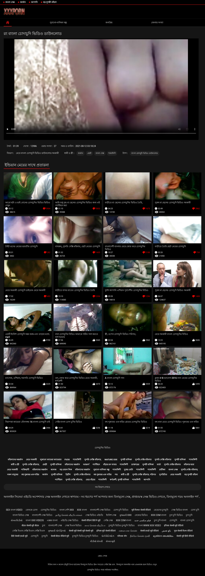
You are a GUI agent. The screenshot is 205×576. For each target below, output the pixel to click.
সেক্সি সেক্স (108, 520)
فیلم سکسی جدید (142, 520)
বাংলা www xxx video (149, 525)
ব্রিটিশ (68, 474)
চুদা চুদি (189, 515)
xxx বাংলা (82, 510)
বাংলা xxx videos (35, 520)
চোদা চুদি (195, 510)
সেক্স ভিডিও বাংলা (179, 510)
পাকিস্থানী (25, 469)
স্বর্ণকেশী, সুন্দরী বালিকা (119, 479)
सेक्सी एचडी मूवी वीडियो (149, 530)
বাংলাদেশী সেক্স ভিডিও (100, 510)
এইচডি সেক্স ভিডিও (69, 520)
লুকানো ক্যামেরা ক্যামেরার (50, 459)
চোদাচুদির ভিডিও (102, 447)
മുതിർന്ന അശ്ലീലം (163, 536)
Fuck (67, 459)
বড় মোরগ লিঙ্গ (66, 469)
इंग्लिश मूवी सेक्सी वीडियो (106, 530)
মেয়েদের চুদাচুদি (161, 510)
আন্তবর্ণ (86, 464)
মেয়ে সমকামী (31, 459)
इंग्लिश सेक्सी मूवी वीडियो (173, 525)
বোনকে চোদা (31, 510)
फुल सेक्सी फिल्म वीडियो (183, 530)
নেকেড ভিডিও (141, 515)
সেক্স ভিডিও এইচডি (94, 515)
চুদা (43, 525)
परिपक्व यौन (122, 536)
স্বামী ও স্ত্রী (15, 464)
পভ (116, 474)
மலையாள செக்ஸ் (128, 530)
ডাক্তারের (135, 464)
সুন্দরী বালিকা (126, 459)
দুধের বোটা (128, 469)
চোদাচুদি (173, 520)
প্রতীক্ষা (162, 469)
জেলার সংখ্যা (157, 22)
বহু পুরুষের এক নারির (30, 474)
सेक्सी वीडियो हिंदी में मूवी (90, 520)
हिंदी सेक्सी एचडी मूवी (19, 536)
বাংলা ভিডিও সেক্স (21, 515)
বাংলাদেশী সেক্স (55, 525)
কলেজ (53, 469)
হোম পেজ (102, 556)
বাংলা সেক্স (10, 2)
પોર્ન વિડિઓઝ (107, 536)
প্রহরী (89, 153)
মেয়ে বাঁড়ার (90, 479)
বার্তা (159, 464)
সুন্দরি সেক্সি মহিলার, (92, 459)
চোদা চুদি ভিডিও (120, 510)
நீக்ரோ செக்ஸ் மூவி (140, 536)
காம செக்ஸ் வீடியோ (95, 525)
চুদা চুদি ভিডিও (176, 515)
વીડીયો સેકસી (96, 541)
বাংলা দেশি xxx (66, 510)
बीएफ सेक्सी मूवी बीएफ (30, 525)
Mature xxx (111, 459)
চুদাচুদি (45, 536)
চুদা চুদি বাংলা (160, 520)
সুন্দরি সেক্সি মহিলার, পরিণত (144, 474)
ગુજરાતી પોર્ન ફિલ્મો (57, 530)
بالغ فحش (166, 530)
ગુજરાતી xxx (125, 515)
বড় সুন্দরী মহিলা (49, 2)
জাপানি (34, 2)
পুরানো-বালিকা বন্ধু (58, 22)
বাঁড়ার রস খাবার (110, 464)
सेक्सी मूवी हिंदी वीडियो (185, 536)
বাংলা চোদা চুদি (187, 520)
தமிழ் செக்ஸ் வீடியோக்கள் (68, 515)
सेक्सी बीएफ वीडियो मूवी (60, 536)
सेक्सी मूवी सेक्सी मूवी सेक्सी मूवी (81, 530)
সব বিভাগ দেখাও (102, 487)
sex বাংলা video (14, 510)
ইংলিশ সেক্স (111, 515)
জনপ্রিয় (109, 22)
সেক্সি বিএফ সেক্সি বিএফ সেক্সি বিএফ (28, 530)
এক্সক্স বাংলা (52, 520)
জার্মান (23, 2)
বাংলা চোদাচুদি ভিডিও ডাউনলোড (144, 153)
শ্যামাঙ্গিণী (112, 153)
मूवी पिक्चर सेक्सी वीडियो (141, 510)
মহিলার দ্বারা (189, 464)
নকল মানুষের (12, 474)
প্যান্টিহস (96, 464)
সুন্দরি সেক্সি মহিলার (143, 459)
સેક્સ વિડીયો (16, 520)
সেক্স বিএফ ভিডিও (73, 525)
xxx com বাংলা (158, 515)
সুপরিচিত (163, 474)
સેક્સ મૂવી (110, 541)
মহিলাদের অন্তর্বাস (15, 459)
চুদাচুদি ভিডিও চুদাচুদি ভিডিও (121, 525)
